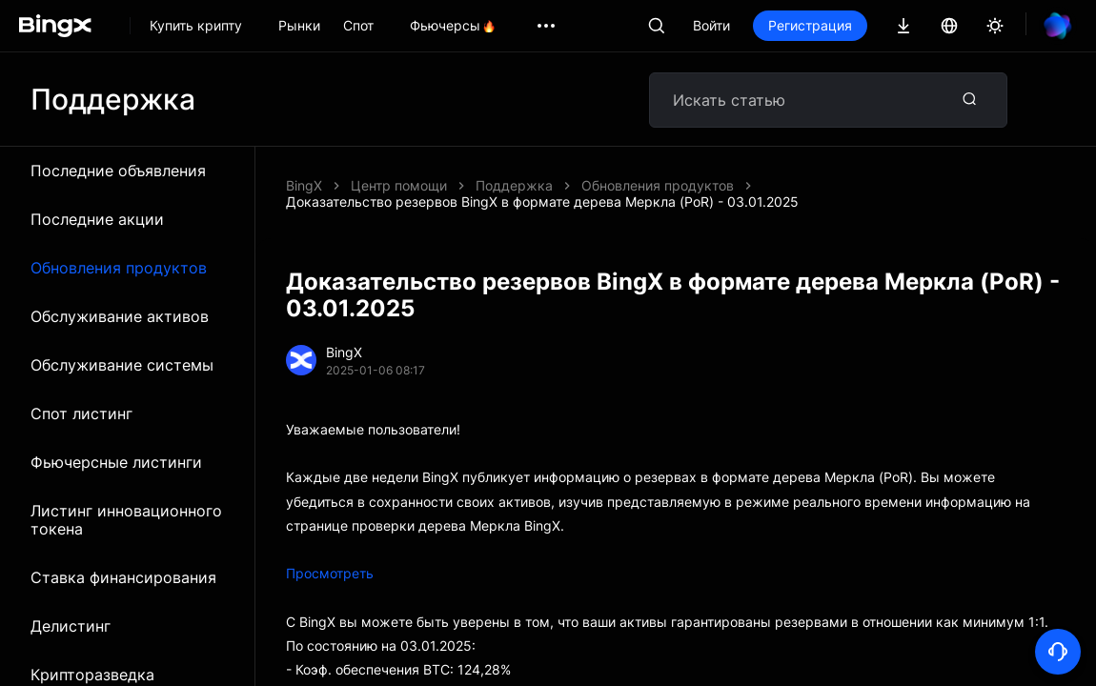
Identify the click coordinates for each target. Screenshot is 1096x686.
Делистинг (70, 626)
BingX (304, 185)
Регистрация (810, 25)
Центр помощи (399, 185)
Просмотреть (330, 573)
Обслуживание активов (119, 316)
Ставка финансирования (123, 577)
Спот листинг (81, 413)
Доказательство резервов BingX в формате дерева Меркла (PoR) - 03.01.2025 (542, 201)
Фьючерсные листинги (116, 462)
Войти (711, 25)
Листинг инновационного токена (126, 519)
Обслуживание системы (121, 364)
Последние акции (97, 219)
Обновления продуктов (118, 267)
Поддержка (514, 185)
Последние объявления (118, 170)
